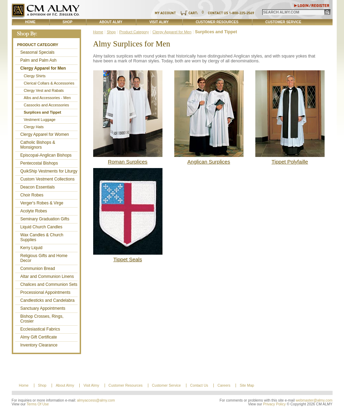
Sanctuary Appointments (42, 308)
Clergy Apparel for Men (43, 68)
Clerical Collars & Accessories (49, 83)
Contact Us (199, 385)
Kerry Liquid (31, 247)
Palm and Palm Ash (38, 60)
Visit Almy (159, 22)
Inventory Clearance (39, 345)
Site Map (247, 385)
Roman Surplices (127, 162)
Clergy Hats (34, 127)
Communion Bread (37, 268)
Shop (67, 22)
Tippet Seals (127, 259)
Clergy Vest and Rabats (44, 90)
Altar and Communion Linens (47, 276)
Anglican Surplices (208, 162)
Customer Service (283, 22)
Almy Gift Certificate (38, 337)
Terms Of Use (38, 404)
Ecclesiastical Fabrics (40, 329)
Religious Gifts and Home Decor (44, 258)
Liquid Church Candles (41, 227)
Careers (224, 385)
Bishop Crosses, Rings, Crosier (42, 319)
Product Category (38, 45)
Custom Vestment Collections (47, 179)
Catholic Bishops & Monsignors (37, 145)
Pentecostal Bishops (39, 163)
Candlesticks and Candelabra (47, 300)
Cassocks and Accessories (46, 105)
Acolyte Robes (33, 211)
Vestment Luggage (40, 119)
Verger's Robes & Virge (41, 203)
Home (30, 22)
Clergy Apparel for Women (44, 134)
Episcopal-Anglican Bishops (46, 155)
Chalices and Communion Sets (49, 284)
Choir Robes (32, 195)
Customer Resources (217, 22)
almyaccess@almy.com (96, 400)
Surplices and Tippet (42, 112)
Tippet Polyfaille (290, 162)
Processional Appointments (45, 292)
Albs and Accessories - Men (47, 98)
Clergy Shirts (35, 76)
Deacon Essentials (37, 187)
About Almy (110, 22)
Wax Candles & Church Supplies (41, 237)
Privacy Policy (274, 404)
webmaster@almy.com (314, 400)
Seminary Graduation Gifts (44, 219)
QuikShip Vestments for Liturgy (49, 171)
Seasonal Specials (37, 52)
